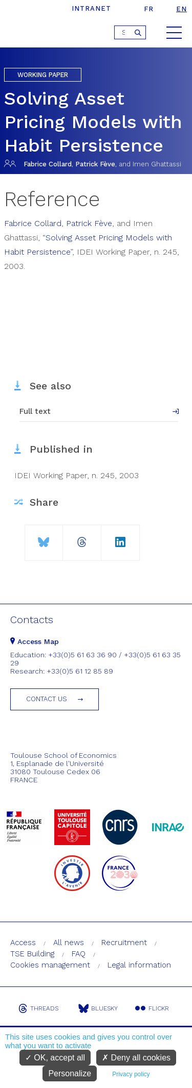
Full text (35, 411)
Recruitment (124, 942)
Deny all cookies (136, 1057)
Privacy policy (131, 1074)
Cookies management (50, 965)
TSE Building (32, 953)
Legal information (139, 965)
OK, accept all (55, 1057)
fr (149, 9)
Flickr (152, 1008)
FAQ (79, 953)
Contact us (46, 699)
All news (68, 942)
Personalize (69, 1073)
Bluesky (98, 1008)
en (181, 9)
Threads (38, 1008)
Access (23, 942)
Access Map (34, 641)
